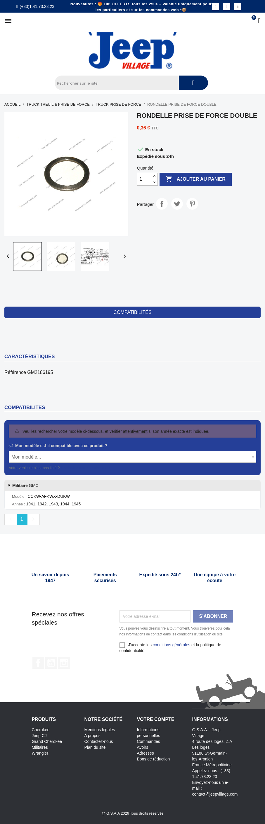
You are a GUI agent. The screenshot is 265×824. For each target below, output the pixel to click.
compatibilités (132, 312)
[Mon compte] (259, 21)
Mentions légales (99, 729)
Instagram (64, 663)
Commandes (148, 741)
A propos (92, 735)
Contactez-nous (98, 741)
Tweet (177, 204)
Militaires (40, 747)
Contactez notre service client (86, 468)
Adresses (145, 753)
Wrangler (40, 753)
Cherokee (41, 729)
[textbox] (132, 457)
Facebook (38, 663)
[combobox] (132, 457)
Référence (15, 372)
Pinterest (192, 204)
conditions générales (171, 644)
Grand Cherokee (47, 741)
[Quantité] (144, 179)
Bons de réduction (153, 759)
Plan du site (95, 747)
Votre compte (155, 719)
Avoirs (142, 747)
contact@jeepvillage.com (215, 794)
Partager (162, 204)
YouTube (51, 663)
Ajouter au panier (196, 179)
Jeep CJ (39, 735)
